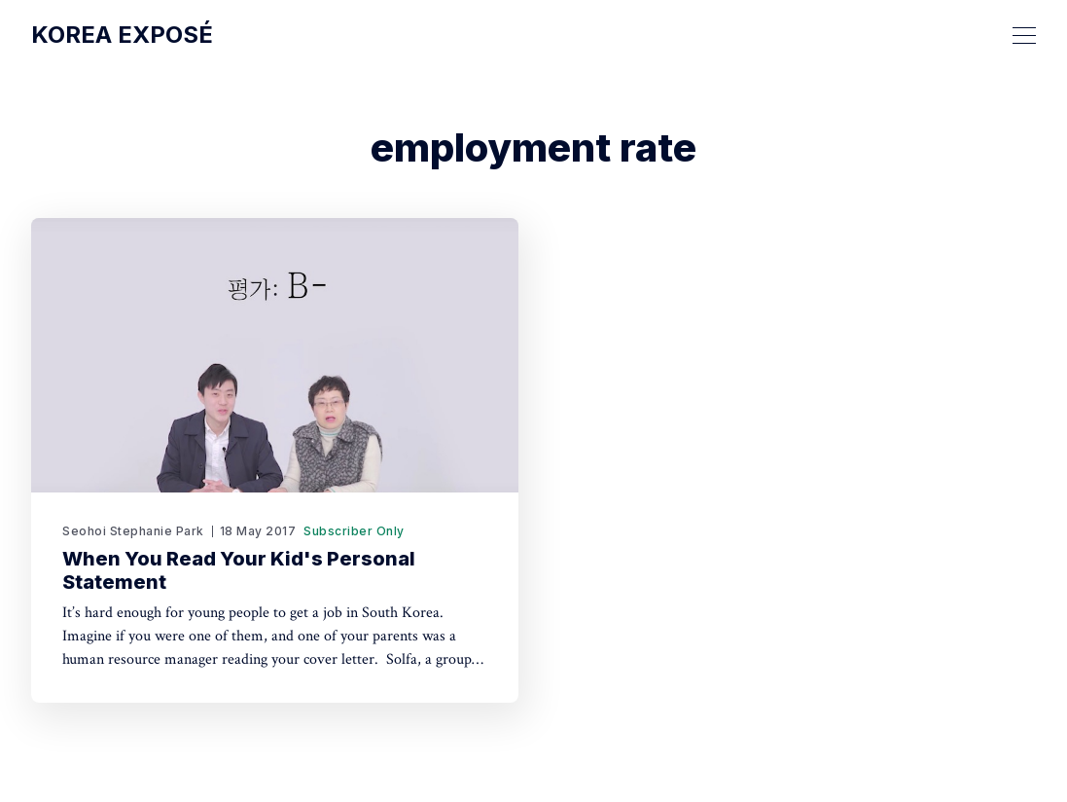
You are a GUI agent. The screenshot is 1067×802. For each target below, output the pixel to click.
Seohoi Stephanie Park (133, 531)
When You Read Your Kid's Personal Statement (238, 570)
